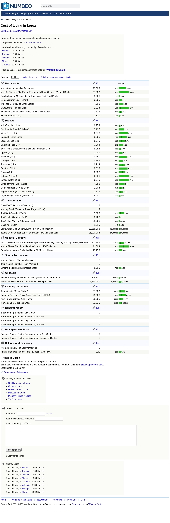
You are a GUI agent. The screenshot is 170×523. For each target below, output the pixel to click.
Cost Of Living (9, 13)
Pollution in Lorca (16, 393)
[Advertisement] (149, 35)
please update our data (92, 365)
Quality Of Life (48, 13)
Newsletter (42, 500)
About (3, 500)
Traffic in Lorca (15, 399)
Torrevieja (6, 54)
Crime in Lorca (15, 386)
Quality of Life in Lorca (19, 383)
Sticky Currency (30, 77)
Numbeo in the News (22, 500)
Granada (6, 65)
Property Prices (28, 13)
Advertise (57, 500)
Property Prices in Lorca (19, 396)
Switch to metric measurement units (55, 77)
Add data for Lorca (32, 42)
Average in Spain (55, 70)
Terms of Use (78, 504)
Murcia (5, 51)
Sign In (49, 414)
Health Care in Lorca (18, 389)
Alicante (6, 58)
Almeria (5, 61)
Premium (64, 13)
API (83, 500)
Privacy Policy (96, 504)
